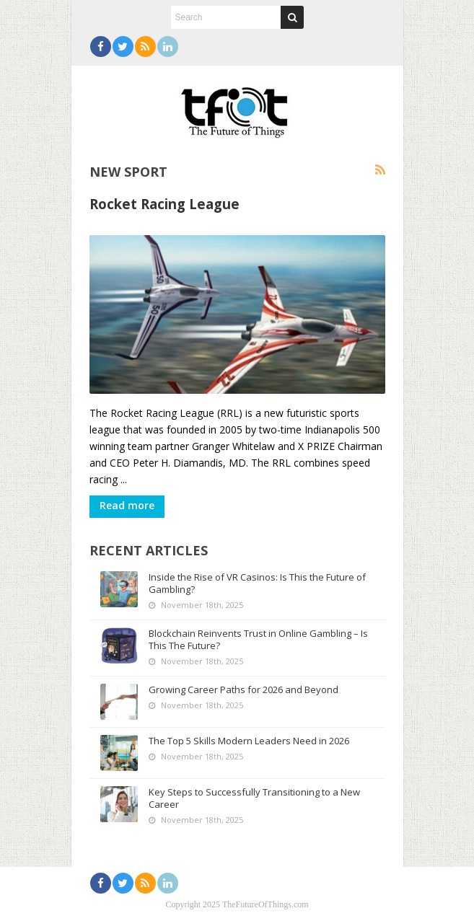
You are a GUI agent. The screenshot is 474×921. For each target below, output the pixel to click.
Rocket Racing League (164, 204)
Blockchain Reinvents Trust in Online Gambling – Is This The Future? (258, 639)
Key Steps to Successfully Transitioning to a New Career (254, 798)
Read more (127, 505)
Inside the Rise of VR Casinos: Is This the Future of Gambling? (257, 583)
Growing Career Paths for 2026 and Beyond (243, 689)
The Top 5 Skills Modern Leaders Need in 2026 (249, 740)
